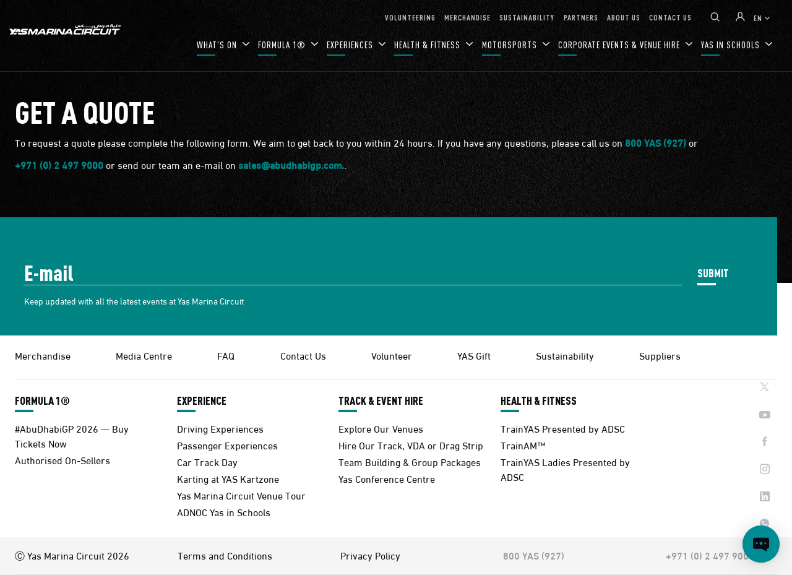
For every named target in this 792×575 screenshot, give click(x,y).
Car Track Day (207, 461)
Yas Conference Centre (386, 478)
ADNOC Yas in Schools (223, 511)
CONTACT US (670, 17)
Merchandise (43, 355)
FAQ (226, 355)
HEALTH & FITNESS (428, 45)
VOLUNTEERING (410, 17)
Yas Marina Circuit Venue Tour (241, 495)
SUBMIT (713, 273)
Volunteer (391, 355)
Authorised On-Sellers (62, 459)
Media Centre (144, 355)
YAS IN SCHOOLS (731, 45)
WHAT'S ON (218, 45)
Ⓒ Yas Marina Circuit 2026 (72, 555)
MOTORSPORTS (511, 45)
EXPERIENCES (351, 45)
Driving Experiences (220, 428)
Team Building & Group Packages (409, 461)
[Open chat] (761, 544)
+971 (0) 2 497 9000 (59, 165)
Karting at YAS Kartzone (228, 478)
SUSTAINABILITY (526, 17)
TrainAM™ (523, 445)
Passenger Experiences (227, 445)
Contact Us (303, 355)
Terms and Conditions (225, 555)
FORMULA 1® (283, 45)
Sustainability (565, 355)
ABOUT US (623, 17)
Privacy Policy (370, 555)
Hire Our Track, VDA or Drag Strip (410, 445)
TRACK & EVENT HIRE (380, 400)
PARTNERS (581, 17)
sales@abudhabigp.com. (291, 165)
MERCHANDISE (467, 17)
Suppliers (660, 355)
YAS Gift (474, 355)
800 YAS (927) (655, 143)
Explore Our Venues (380, 428)
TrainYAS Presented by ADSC (563, 428)
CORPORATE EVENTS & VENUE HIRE (620, 45)
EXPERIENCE (201, 400)
